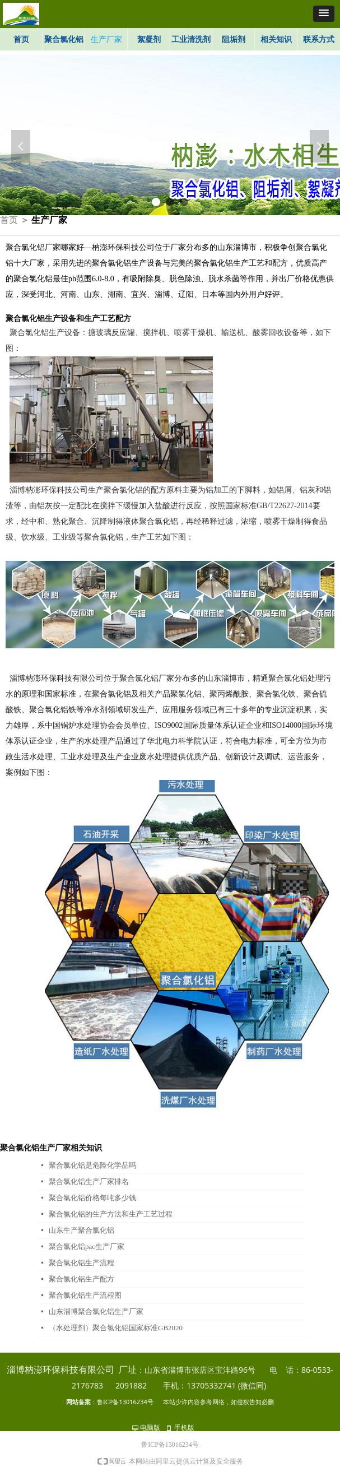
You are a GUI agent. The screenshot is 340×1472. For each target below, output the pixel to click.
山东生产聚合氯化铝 (81, 1230)
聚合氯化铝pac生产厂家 (86, 1246)
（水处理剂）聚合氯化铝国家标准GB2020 (116, 1328)
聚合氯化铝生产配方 (81, 1279)
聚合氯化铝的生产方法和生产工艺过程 (111, 1214)
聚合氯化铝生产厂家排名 (89, 1181)
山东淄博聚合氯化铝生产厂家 (96, 1311)
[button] (323, 14)
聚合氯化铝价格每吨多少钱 (92, 1198)
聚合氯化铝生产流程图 (85, 1295)
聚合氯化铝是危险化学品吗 (92, 1165)
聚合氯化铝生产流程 (81, 1263)
